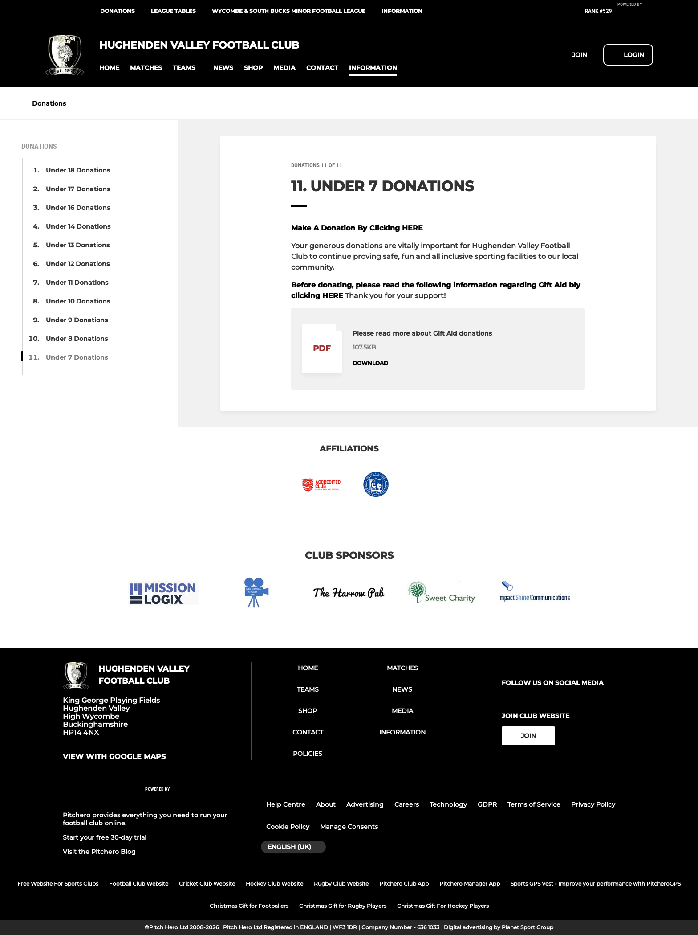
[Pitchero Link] (635, 14)
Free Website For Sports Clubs (57, 883)
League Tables (173, 11)
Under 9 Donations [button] (77, 320)
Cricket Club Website (207, 883)
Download (370, 363)
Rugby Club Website (341, 883)
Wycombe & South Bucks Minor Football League (288, 11)
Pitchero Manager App (469, 883)
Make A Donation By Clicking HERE (357, 228)
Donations (117, 11)
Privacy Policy (593, 804)
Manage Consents (349, 827)
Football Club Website (138, 883)
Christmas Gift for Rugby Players (342, 905)
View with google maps (114, 757)
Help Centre (285, 804)
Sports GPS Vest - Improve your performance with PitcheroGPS (596, 883)
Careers (406, 804)
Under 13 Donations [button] (78, 245)
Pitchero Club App (404, 883)
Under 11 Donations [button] (77, 283)
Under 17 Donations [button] (78, 189)
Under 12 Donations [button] (78, 264)
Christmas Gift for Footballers (249, 905)
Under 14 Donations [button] (78, 226)
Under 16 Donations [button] (78, 208)
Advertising (365, 804)
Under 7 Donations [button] (77, 357)
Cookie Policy (287, 827)
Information (401, 11)
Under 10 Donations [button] (78, 301)
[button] (109, 68)
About (326, 804)
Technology (448, 804)
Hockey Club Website (274, 883)
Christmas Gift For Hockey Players (443, 905)
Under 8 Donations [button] (77, 339)
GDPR (487, 804)
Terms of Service (533, 804)
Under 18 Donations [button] (78, 170)
